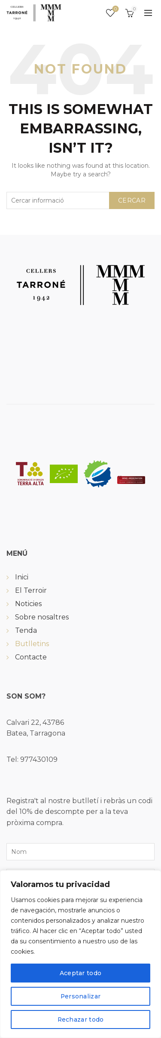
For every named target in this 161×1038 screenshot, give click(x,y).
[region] (80, 954)
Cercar (132, 200)
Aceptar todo (81, 973)
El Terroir (31, 590)
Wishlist (114, 9)
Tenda (26, 630)
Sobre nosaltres (42, 617)
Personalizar (80, 996)
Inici (21, 577)
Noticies (28, 604)
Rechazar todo (80, 1019)
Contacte (31, 657)
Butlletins (32, 644)
